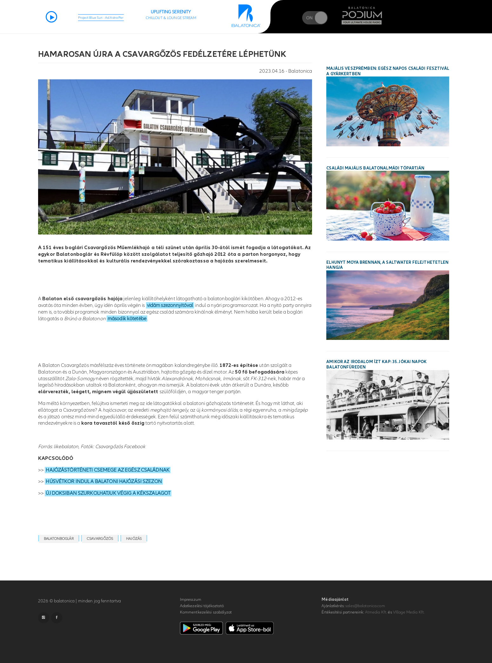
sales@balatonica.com (365, 605)
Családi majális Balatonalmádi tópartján (375, 168)
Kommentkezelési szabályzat (206, 612)
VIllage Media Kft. (408, 612)
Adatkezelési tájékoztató (202, 605)
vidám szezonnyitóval (170, 305)
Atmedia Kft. (376, 612)
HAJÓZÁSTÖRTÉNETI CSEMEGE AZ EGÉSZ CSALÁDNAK (108, 470)
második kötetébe (127, 318)
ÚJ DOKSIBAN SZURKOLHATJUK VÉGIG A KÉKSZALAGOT (108, 493)
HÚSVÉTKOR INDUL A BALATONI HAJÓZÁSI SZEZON (104, 481)
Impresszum (190, 599)
